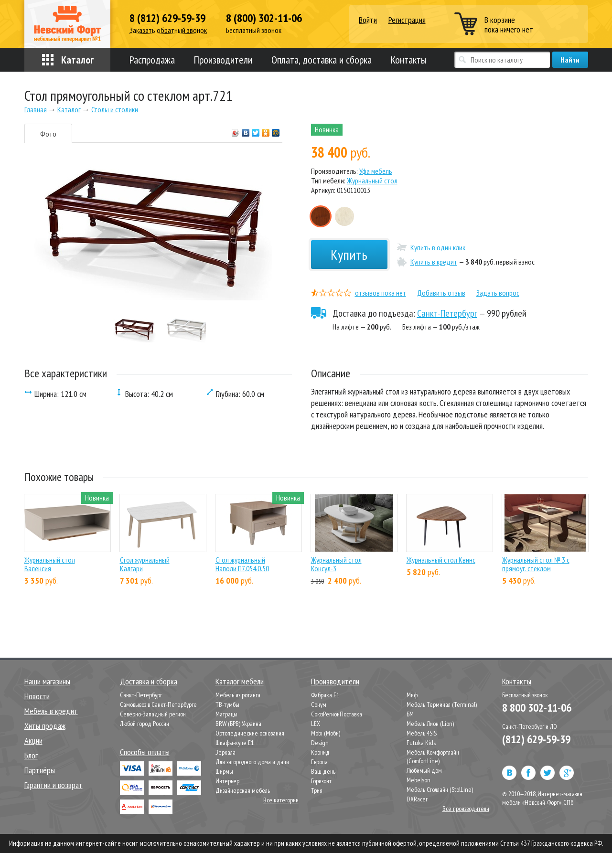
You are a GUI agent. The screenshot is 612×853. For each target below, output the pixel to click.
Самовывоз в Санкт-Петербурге (158, 704)
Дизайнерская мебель (242, 790)
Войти (368, 20)
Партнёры (39, 770)
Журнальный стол (372, 180)
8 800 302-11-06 (536, 707)
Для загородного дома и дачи (252, 761)
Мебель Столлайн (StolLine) (440, 789)
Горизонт (321, 781)
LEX (315, 723)
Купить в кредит (433, 262)
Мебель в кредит (51, 710)
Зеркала (225, 752)
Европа (319, 761)
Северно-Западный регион (153, 714)
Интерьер (227, 781)
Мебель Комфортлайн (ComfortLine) (433, 756)
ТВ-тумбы (227, 704)
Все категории (281, 800)
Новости (37, 696)
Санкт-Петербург (447, 313)
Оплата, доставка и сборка (321, 59)
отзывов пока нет (380, 293)
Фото (48, 134)
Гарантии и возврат (53, 784)
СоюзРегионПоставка (336, 714)
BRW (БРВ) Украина (238, 723)
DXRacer (417, 799)
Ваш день (323, 771)
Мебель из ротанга (237, 695)
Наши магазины (47, 681)
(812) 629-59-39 (536, 739)
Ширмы (224, 771)
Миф (412, 695)
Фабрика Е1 (325, 695)
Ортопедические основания (249, 733)
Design (320, 742)
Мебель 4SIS (422, 733)
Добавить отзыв (441, 293)
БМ (410, 714)
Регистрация (407, 19)
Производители (223, 59)
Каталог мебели (239, 681)
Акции (33, 740)
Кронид (320, 752)
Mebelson (418, 780)
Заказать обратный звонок (168, 30)
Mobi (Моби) (325, 733)
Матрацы (226, 714)
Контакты (408, 59)
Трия (316, 790)
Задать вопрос (497, 293)
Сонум (318, 704)
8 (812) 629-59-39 (167, 18)
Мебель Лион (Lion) (430, 723)
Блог (31, 755)
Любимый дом (424, 770)
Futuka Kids (421, 742)
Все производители (465, 808)
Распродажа (152, 59)
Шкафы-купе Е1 (234, 742)
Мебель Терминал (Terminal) (442, 704)
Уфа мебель (375, 171)
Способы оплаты (145, 751)
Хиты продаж (44, 725)
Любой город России (144, 723)
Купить (349, 254)
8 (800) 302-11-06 (264, 18)
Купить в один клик (437, 247)
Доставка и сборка (148, 681)
